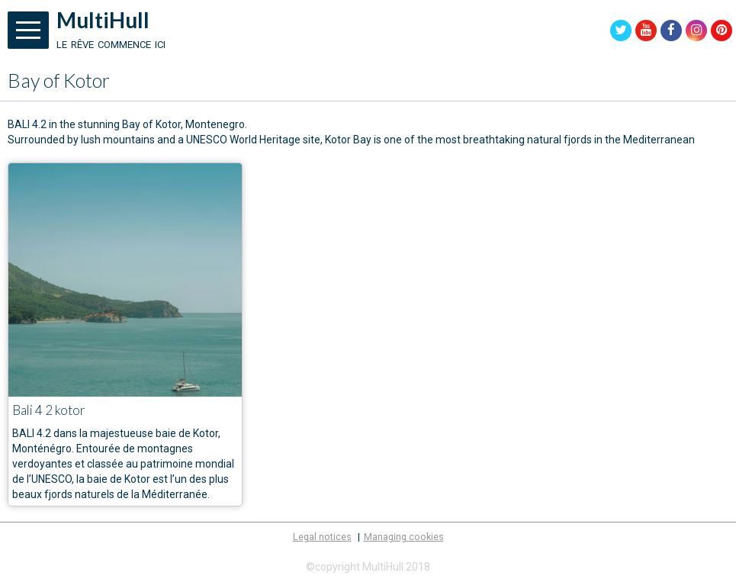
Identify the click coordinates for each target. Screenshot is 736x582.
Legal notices (322, 536)
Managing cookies (404, 536)
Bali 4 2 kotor (48, 410)
